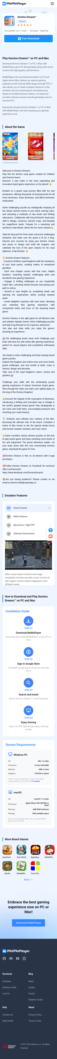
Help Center (8, 1021)
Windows (6, 981)
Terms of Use (35, 1021)
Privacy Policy (35, 1015)
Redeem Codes (36, 999)
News (31, 981)
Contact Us (7, 1015)
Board (22, 21)
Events (32, 993)
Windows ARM (9, 987)
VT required (35, 781)
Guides (32, 987)
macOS (6, 993)
